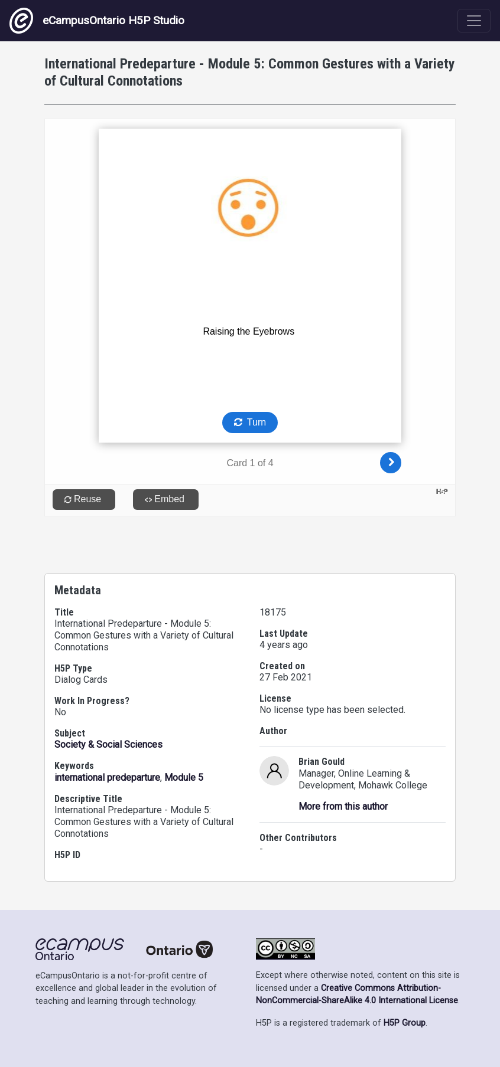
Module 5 (183, 777)
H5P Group (405, 1023)
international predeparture (107, 777)
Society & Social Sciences (108, 744)
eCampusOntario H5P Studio (96, 21)
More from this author (343, 806)
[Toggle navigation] (474, 20)
